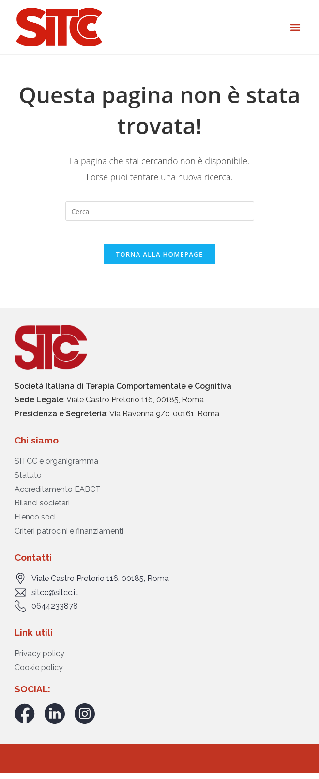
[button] (295, 27)
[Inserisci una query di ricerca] (159, 211)
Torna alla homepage (159, 259)
